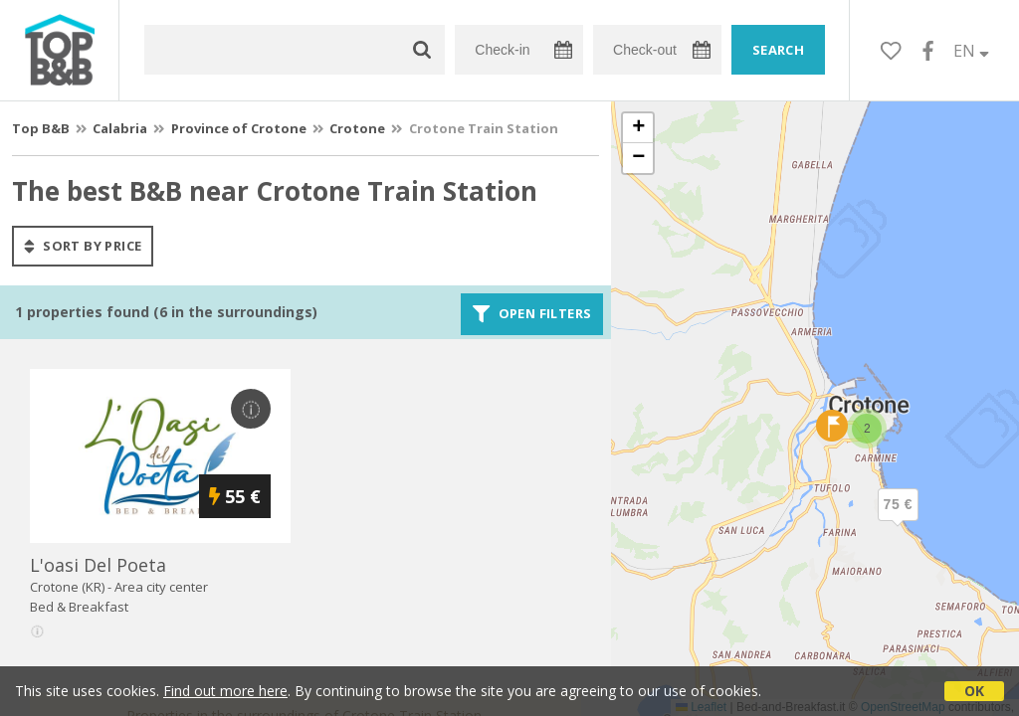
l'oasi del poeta (98, 565)
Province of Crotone (238, 128)
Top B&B (41, 128)
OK (974, 690)
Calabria (120, 128)
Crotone (357, 128)
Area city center (161, 587)
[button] (898, 521)
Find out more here (225, 690)
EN (971, 51)
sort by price (82, 246)
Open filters (532, 314)
